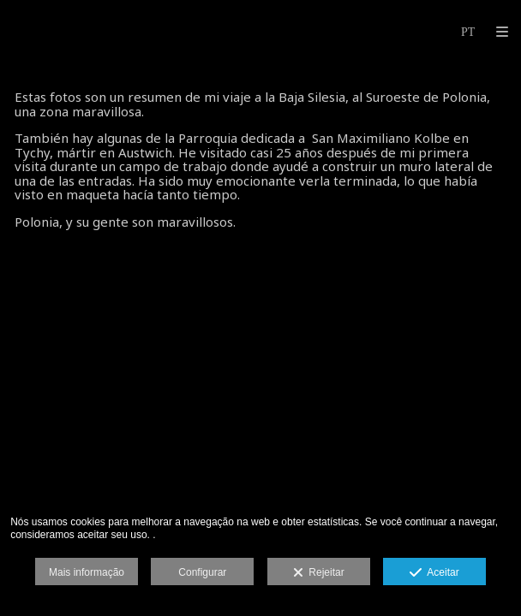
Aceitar (434, 573)
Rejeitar (318, 573)
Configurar (202, 572)
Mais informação (86, 572)
